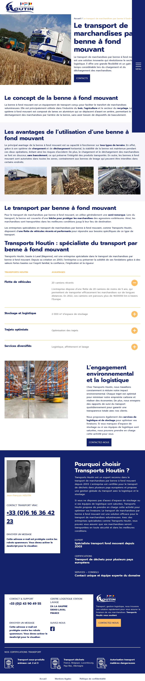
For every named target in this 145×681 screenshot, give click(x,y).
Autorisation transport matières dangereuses (122, 662)
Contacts (82, 79)
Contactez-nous (99, 443)
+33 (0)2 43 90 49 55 (25, 605)
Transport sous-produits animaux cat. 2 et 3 (31, 662)
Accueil (77, 19)
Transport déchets (74, 661)
